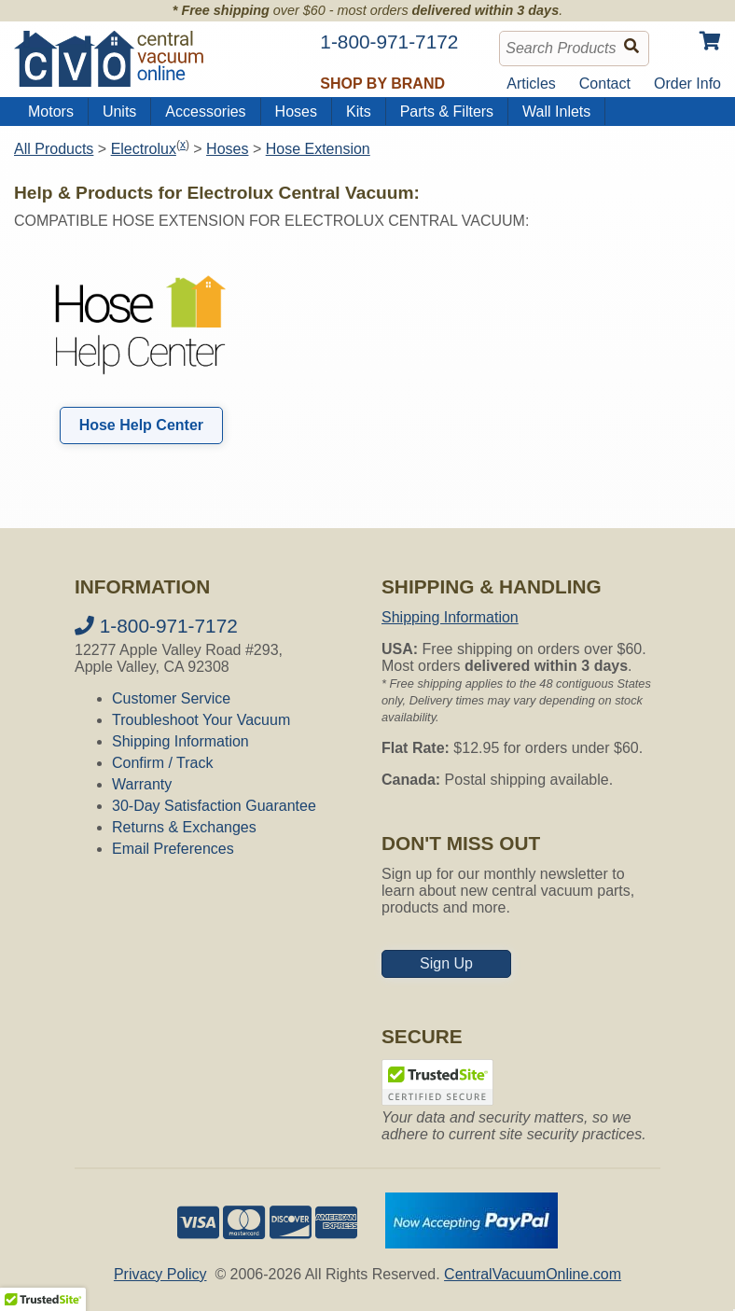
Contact (605, 83)
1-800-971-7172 (156, 625)
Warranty (142, 784)
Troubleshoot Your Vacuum (201, 720)
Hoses (296, 111)
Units (119, 111)
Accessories (205, 111)
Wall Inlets (556, 111)
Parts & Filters (446, 111)
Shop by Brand (382, 83)
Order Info (687, 83)
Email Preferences (173, 849)
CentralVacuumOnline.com (532, 1274)
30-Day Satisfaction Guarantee (214, 806)
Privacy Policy (160, 1274)
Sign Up (446, 963)
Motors (51, 111)
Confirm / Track (162, 763)
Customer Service (171, 698)
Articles (530, 83)
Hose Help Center (141, 425)
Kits (358, 111)
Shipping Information (180, 741)
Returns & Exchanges (184, 827)
